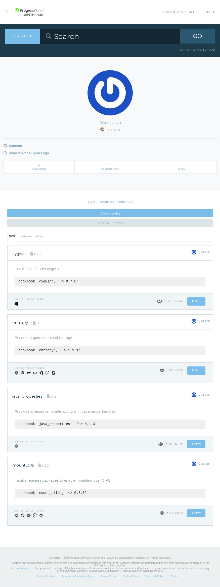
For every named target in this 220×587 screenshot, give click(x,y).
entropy (20, 322)
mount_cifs (23, 465)
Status (174, 576)
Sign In (207, 12)
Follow (196, 301)
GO (197, 36)
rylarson (13, 146)
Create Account (178, 12)
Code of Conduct (45, 576)
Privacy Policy (108, 576)
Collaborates (25, 236)
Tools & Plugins (110, 223)
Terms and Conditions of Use (78, 576)
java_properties (27, 396)
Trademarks (22, 568)
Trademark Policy (154, 576)
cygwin (19, 253)
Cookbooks (110, 213)
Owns (12, 236)
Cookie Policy (130, 576)
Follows (39, 236)
